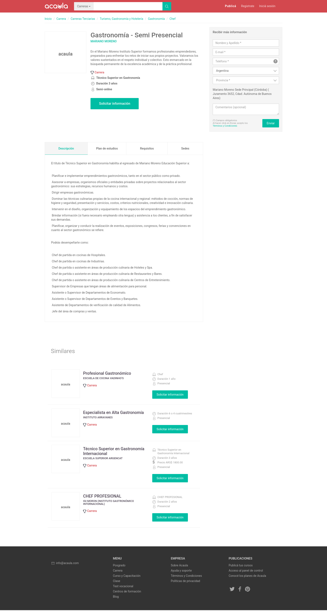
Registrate (247, 6)
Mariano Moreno (104, 41)
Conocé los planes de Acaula (247, 576)
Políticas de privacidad (185, 581)
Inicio (48, 18)
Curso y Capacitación (127, 576)
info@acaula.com (65, 563)
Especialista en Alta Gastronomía (115, 412)
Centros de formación (127, 592)
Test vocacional (123, 587)
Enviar (271, 123)
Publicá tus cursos (241, 566)
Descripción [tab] (66, 148)
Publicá (230, 6)
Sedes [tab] (185, 148)
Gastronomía (156, 18)
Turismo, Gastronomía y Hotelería (121, 18)
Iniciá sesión (267, 6)
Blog (116, 597)
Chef (173, 18)
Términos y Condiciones (225, 125)
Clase (116, 581)
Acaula (56, 6)
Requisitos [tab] (147, 148)
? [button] (275, 61)
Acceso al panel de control (246, 571)
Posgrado (119, 566)
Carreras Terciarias (83, 18)
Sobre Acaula (179, 566)
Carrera (61, 18)
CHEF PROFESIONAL (103, 496)
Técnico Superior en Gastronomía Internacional (115, 451)
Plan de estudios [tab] (107, 148)
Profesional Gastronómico (108, 373)
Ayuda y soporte (181, 571)
